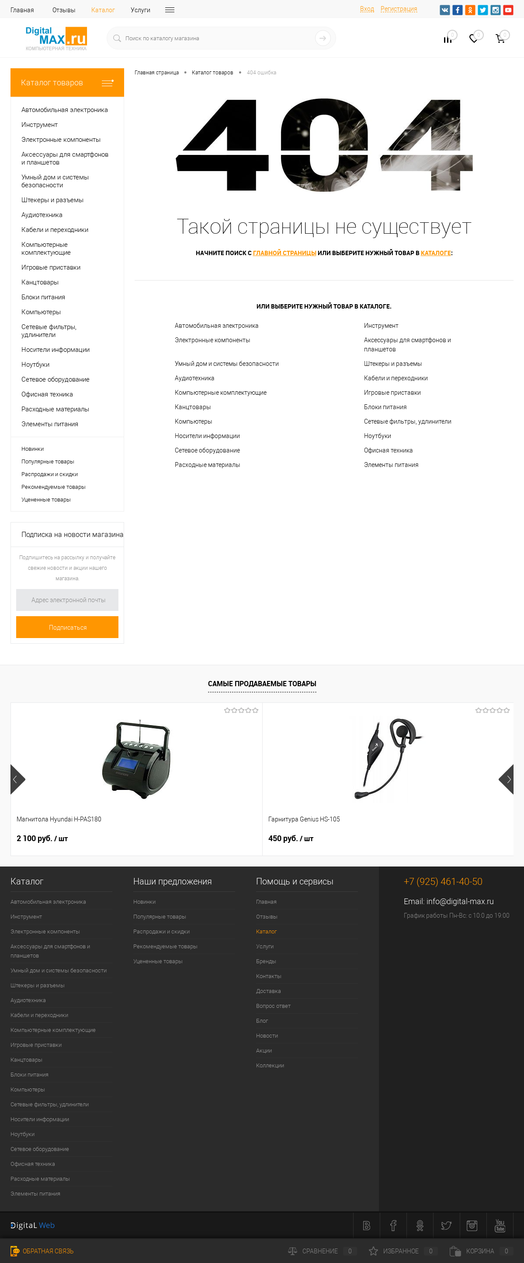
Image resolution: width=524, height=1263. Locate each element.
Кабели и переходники (396, 378)
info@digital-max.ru (460, 901)
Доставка (268, 991)
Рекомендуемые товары (53, 487)
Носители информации (207, 435)
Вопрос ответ (273, 1006)
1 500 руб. (377, 838)
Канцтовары (193, 406)
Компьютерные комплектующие (221, 392)
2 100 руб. (42, 838)
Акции (264, 1050)
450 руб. (206, 838)
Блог (262, 1020)
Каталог (103, 10)
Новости (267, 1035)
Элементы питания (391, 464)
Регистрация (399, 8)
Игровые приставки (392, 392)
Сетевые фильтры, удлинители (407, 421)
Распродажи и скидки (49, 474)
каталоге (436, 253)
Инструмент (381, 325)
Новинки (32, 449)
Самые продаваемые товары (262, 683)
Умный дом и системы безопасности (227, 363)
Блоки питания (385, 406)
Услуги (140, 10)
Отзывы (64, 10)
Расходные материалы (207, 464)
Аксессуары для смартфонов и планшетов (407, 345)
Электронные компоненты (212, 340)
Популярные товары (47, 461)
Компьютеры (193, 421)
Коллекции (270, 1065)
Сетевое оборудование (207, 450)
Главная (22, 10)
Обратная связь (42, 1251)
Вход (367, 8)
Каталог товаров (67, 82)
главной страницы (284, 253)
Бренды (177, 10)
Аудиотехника (195, 378)
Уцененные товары (46, 499)
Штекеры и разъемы (393, 363)
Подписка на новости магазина (72, 534)
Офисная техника (388, 450)
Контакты (268, 976)
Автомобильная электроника (217, 325)
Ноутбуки (377, 435)
